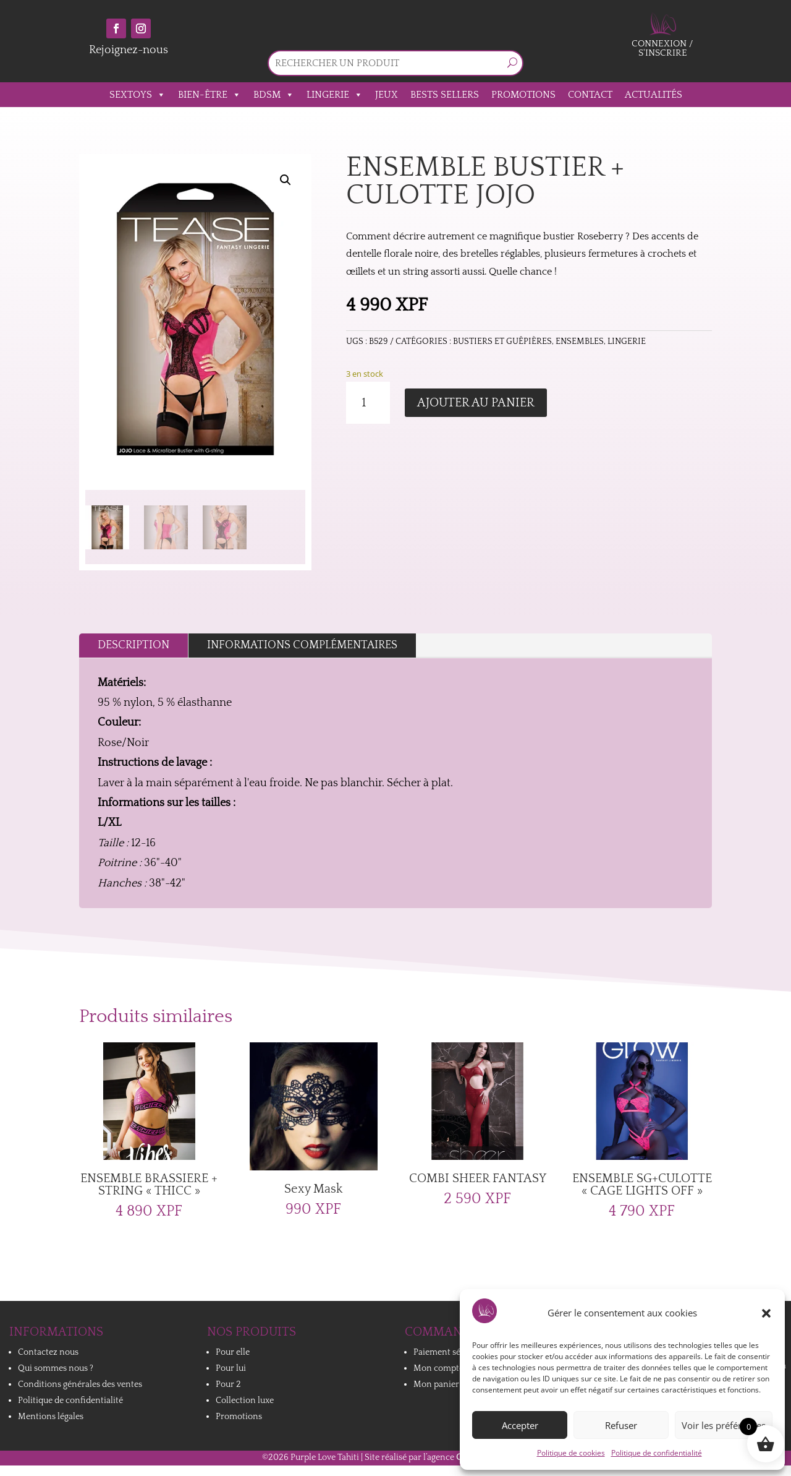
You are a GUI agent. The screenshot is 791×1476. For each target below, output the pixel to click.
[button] (766, 1313)
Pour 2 (228, 1384)
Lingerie (335, 94)
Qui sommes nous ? (55, 1368)
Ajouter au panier (476, 403)
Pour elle (233, 1352)
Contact (590, 94)
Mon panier (436, 1384)
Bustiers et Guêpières (502, 341)
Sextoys (137, 94)
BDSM (273, 94)
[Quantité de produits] (368, 403)
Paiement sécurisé (448, 1352)
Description (133, 645)
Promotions (523, 94)
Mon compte (438, 1368)
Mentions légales (50, 1417)
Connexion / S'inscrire (662, 48)
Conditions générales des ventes (80, 1384)
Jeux (386, 94)
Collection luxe (245, 1400)
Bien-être (209, 94)
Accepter (520, 1425)
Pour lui (231, 1368)
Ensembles (580, 341)
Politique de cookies (571, 1453)
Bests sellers (444, 94)
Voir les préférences (724, 1425)
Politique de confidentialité (656, 1453)
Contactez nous (48, 1352)
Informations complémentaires (302, 645)
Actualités (653, 94)
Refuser (621, 1425)
